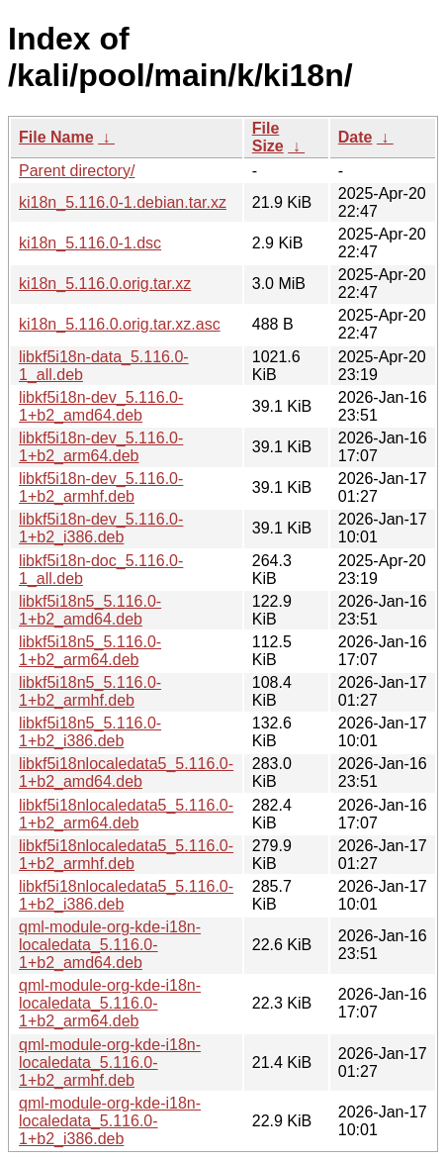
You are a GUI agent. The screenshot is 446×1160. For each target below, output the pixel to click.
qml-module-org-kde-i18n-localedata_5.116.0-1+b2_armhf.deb (110, 1062)
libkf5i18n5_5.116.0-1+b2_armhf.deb (90, 691)
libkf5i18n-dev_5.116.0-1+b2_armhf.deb (101, 487)
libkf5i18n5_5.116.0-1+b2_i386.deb (90, 732)
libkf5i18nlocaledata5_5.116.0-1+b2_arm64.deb (126, 814)
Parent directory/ (76, 170)
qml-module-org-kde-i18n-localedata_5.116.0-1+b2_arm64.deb (110, 1003)
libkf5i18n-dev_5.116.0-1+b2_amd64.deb (101, 406)
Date (355, 137)
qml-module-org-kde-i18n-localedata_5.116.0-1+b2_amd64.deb (110, 944)
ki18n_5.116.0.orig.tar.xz (105, 283)
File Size (268, 137)
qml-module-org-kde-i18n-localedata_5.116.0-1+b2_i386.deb (110, 1121)
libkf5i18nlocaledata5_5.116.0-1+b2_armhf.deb (126, 854)
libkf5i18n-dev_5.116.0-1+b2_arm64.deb (101, 447)
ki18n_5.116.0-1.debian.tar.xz (122, 202)
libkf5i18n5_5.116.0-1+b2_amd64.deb (90, 610)
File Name (56, 137)
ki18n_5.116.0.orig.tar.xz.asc (120, 324)
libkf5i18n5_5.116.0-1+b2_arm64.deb (90, 650)
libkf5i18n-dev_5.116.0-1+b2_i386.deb (101, 528)
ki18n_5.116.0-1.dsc (90, 243)
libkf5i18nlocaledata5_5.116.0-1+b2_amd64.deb (126, 772)
